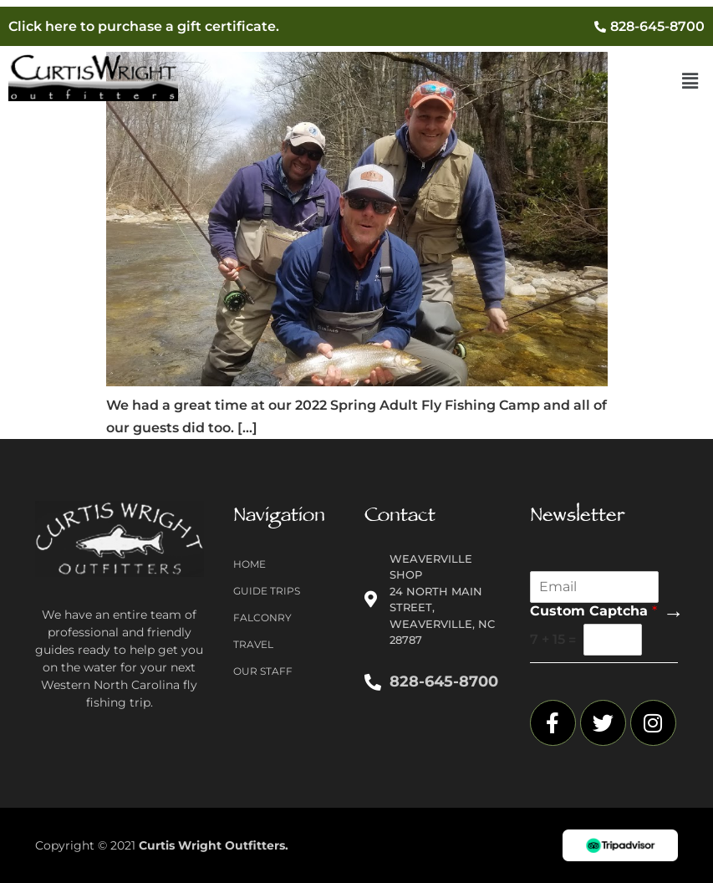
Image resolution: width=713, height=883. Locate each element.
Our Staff (263, 671)
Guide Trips (266, 590)
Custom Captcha (593, 611)
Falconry (262, 617)
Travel (253, 644)
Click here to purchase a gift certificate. (143, 26)
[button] (690, 81)
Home (249, 564)
